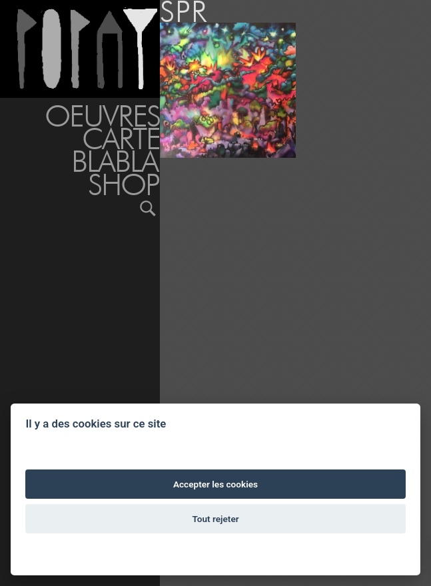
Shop (123, 184)
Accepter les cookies (215, 484)
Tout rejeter (215, 518)
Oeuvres (102, 116)
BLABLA (114, 161)
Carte (121, 138)
